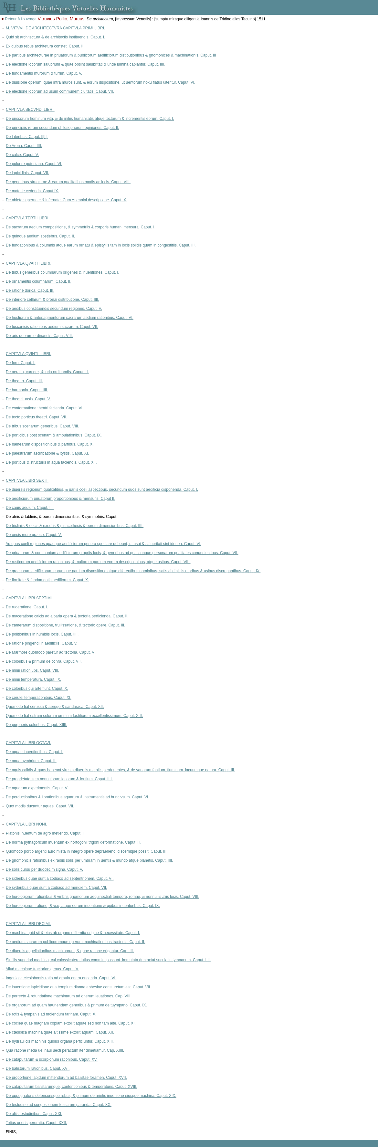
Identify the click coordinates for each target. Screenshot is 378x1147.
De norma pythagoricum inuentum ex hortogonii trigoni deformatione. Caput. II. (73, 842)
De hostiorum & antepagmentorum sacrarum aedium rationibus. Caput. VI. (69, 317)
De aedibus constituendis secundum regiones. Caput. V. (54, 308)
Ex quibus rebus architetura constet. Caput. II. (45, 46)
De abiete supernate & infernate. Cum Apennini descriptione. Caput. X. (66, 200)
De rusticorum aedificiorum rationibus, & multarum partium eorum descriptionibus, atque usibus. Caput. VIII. (98, 562)
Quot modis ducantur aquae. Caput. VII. (40, 806)
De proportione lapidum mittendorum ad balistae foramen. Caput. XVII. (66, 1077)
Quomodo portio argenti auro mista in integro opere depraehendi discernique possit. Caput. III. (86, 851)
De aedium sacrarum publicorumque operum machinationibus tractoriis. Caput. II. (75, 942)
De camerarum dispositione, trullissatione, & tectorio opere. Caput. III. (65, 625)
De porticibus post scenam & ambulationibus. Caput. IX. (54, 435)
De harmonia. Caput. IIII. (27, 390)
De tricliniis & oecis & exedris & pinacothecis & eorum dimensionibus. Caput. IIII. (74, 525)
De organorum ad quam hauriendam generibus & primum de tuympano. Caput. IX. (76, 1005)
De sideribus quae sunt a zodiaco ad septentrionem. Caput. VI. (60, 878)
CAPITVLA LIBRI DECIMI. (28, 923)
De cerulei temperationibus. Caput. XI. (38, 697)
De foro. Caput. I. (20, 363)
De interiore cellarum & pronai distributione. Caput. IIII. (52, 299)
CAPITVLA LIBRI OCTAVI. (28, 743)
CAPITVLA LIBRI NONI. (26, 824)
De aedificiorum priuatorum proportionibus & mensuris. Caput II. (60, 498)
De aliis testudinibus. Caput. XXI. (34, 1113)
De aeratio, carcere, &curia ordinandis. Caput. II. (47, 372)
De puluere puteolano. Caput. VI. (34, 164)
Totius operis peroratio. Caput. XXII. (36, 1123)
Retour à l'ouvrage (21, 19)
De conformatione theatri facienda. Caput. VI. (44, 408)
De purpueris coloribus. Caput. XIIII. (36, 724)
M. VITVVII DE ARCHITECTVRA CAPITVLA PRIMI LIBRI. (55, 28)
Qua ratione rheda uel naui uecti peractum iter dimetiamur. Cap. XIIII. (65, 1050)
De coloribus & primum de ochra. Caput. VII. (44, 661)
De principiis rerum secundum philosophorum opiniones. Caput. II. (62, 127)
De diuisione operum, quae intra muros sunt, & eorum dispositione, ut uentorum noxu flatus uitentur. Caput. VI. (100, 82)
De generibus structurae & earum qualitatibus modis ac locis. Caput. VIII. (68, 182)
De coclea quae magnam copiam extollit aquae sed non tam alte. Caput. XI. (71, 1023)
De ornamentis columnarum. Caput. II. (38, 281)
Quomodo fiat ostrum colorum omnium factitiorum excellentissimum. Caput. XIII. (74, 715)
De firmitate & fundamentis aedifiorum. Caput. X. (47, 580)
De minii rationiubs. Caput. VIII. (32, 670)
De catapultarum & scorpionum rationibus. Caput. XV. (52, 1059)
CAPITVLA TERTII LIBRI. (27, 218)
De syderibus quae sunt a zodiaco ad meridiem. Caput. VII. (56, 887)
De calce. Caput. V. (22, 155)
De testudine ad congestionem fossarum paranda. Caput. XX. (58, 1104)
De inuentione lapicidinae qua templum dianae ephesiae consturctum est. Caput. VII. (78, 987)
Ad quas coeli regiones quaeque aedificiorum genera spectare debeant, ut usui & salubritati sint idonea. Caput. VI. (103, 544)
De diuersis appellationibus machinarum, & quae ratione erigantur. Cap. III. (70, 951)
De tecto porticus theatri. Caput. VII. (36, 417)
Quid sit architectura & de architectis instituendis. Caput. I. (55, 37)
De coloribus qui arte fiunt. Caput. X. (37, 688)
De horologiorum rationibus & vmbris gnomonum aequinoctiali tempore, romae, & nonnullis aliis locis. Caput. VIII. (102, 896)
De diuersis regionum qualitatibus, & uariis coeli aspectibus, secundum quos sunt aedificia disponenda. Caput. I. (102, 489)
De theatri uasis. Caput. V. (28, 399)
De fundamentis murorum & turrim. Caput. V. (44, 73)
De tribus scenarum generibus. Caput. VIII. (42, 426)
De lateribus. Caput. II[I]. (26, 136)
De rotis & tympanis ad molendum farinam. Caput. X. (51, 1014)
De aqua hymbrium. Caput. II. (31, 761)
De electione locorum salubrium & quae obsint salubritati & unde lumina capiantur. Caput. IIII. (85, 64)
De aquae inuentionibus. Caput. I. (34, 752)
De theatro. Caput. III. (24, 381)
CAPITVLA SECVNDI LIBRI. (30, 109)
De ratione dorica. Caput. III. (30, 290)
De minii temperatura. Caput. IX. (33, 679)
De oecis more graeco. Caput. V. (34, 534)
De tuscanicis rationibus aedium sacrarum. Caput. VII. (52, 326)
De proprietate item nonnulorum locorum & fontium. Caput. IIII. (59, 779)
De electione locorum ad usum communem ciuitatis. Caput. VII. (60, 91)
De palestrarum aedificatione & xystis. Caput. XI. (47, 453)
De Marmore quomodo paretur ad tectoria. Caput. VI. (51, 652)
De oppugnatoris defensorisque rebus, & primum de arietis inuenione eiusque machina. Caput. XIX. (91, 1095)
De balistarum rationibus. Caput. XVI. (37, 1068)
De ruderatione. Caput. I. (27, 607)
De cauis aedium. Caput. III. (30, 507)
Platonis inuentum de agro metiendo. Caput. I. (45, 833)
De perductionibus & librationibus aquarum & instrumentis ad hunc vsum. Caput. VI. (77, 797)
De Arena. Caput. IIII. (24, 145)
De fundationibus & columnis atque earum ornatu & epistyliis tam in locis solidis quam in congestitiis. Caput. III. (101, 245)
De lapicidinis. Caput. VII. (27, 173)
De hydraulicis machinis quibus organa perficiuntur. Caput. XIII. (60, 1041)
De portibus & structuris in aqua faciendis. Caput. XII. (51, 462)
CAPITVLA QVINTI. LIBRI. (28, 354)
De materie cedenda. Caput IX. (32, 191)
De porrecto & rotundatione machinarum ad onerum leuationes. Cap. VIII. (68, 996)
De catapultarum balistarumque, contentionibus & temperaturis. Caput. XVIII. (71, 1086)
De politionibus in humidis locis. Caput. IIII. (42, 634)
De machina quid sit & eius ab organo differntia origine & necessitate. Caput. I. (73, 933)
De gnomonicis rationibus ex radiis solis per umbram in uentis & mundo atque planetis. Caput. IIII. (89, 860)
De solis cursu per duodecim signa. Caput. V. (44, 869)
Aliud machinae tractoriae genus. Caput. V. (42, 969)
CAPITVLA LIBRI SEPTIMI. (29, 598)
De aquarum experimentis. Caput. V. (37, 788)
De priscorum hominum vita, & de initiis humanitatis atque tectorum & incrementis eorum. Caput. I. (90, 118)
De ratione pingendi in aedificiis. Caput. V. (42, 643)
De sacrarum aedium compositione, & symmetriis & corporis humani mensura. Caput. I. (80, 227)
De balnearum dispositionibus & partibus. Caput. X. (49, 444)
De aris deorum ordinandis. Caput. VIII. (39, 335)
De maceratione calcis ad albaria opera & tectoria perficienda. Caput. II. (67, 616)
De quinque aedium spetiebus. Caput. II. (40, 236)
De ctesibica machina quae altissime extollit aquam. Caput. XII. (60, 1032)
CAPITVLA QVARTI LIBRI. (28, 263)
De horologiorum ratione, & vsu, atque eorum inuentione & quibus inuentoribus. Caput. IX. (83, 905)
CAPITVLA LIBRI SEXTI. (27, 480)
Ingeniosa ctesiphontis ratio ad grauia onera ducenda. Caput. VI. (61, 978)
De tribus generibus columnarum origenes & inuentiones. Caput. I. (62, 272)
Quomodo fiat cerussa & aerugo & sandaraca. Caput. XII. (55, 706)
